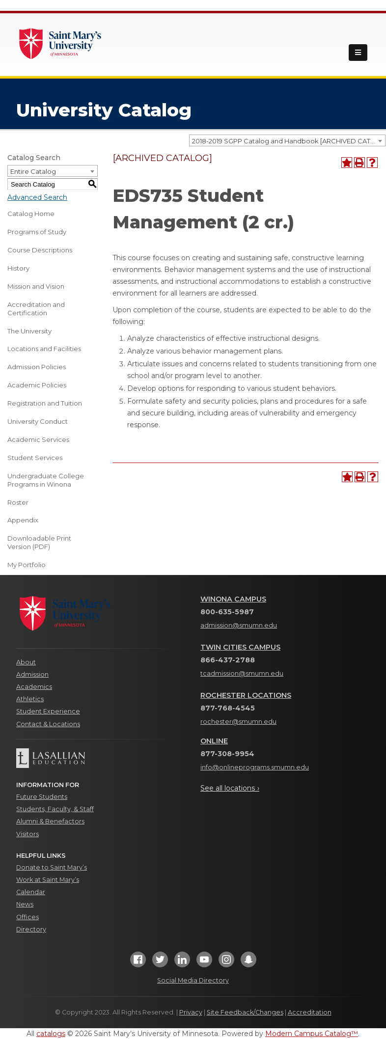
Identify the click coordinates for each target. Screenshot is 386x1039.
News (24, 904)
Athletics (30, 699)
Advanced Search (37, 197)
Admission (32, 674)
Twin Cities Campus (240, 647)
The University (29, 331)
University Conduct (37, 421)
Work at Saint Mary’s (47, 879)
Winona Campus (233, 599)
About (26, 662)
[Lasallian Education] (101, 758)
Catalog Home (31, 214)
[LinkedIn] (182, 962)
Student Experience (48, 711)
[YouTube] (204, 962)
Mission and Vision (35, 286)
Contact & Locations (48, 724)
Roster (17, 502)
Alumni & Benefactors (50, 821)
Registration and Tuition (44, 403)
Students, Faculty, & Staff (55, 809)
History (18, 268)
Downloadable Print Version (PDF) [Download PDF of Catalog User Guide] (39, 542)
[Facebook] (138, 962)
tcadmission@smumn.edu (241, 673)
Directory (31, 929)
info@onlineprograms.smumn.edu (254, 767)
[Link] (60, 42)
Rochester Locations (245, 695)
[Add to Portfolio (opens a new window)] (346, 162)
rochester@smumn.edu (238, 721)
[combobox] (287, 140)
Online (214, 741)
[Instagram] (226, 962)
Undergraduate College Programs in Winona (45, 480)
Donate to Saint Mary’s (51, 867)
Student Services (34, 458)
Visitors (27, 834)
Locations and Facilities (44, 349)
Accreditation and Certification (36, 309)
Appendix (22, 520)
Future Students (41, 796)
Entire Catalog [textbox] (33, 171)
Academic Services (38, 439)
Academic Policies (36, 385)
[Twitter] (160, 962)
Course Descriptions (39, 250)
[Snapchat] (248, 962)
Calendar (30, 892)
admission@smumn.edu (238, 625)
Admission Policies (36, 367)
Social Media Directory (193, 980)
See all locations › (229, 788)
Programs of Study (36, 232)
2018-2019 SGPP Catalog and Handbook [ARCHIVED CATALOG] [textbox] (288, 141)
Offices (27, 917)
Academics (34, 686)
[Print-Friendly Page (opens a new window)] (359, 162)
